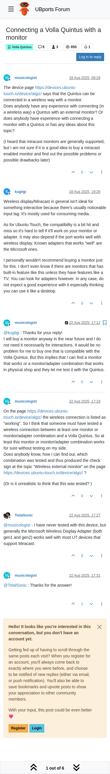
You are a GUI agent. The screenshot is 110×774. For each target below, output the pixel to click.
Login (37, 728)
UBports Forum (52, 9)
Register (18, 728)
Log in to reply (90, 57)
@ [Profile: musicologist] (17, 525)
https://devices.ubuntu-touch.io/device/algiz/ (43, 472)
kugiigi (20, 192)
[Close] (99, 627)
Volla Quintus (19, 47)
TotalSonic (24, 515)
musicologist (26, 78)
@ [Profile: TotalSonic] (15, 585)
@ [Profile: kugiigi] (11, 332)
